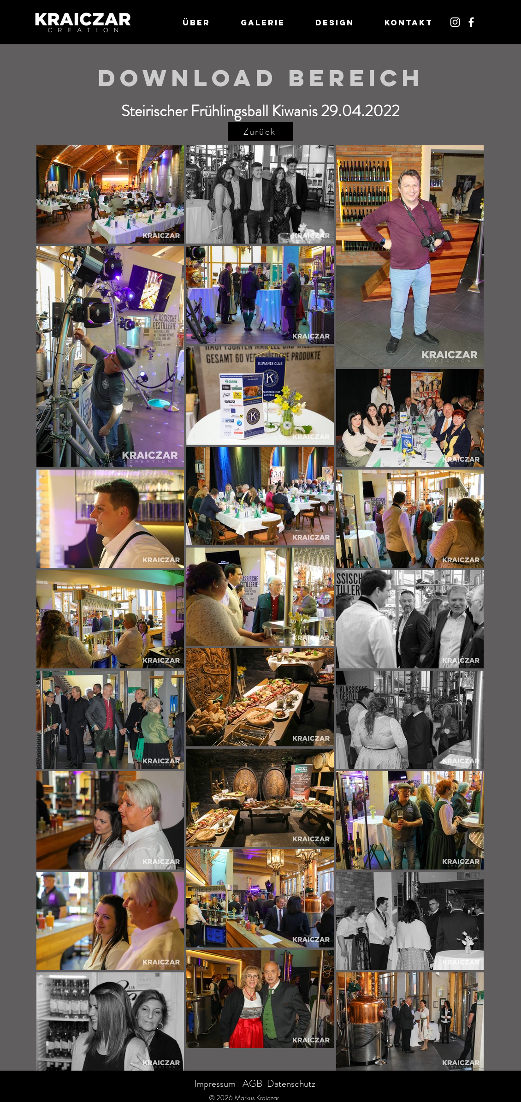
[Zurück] (260, 131)
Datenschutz (291, 1083)
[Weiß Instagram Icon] (455, 22)
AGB (252, 1083)
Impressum (215, 1083)
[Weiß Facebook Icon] (471, 22)
